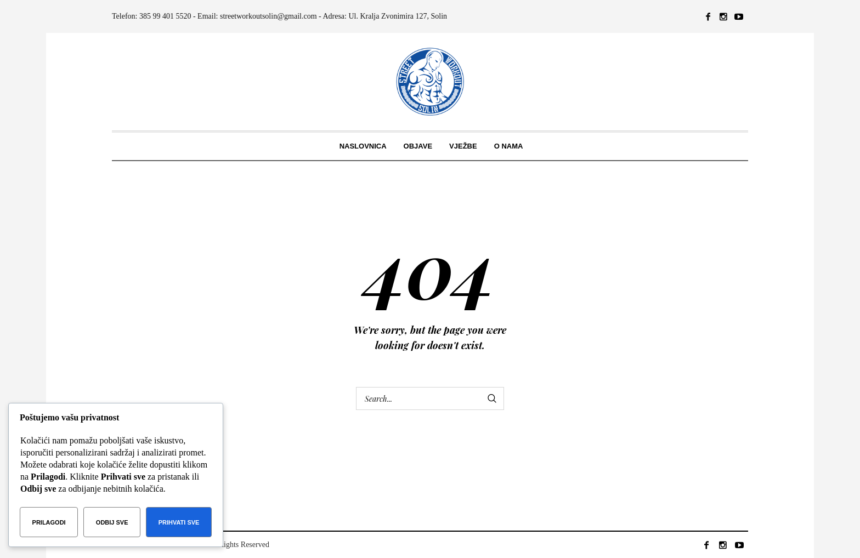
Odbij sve (112, 522)
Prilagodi (49, 522)
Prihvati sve (179, 522)
